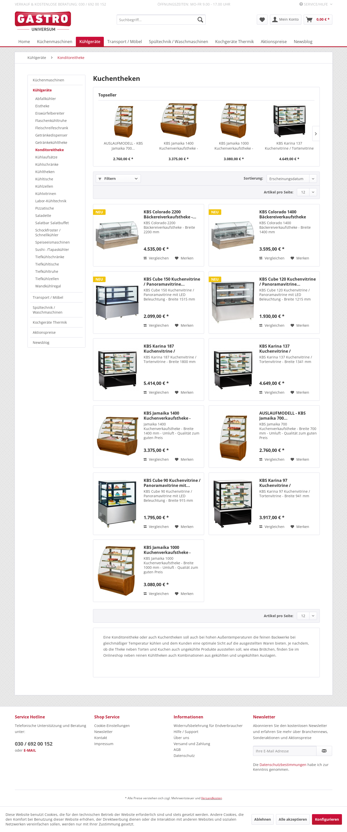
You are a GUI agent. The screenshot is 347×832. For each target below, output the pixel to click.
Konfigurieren (327, 819)
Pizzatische (44, 208)
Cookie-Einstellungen (112, 725)
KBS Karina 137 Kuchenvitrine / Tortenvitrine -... (289, 146)
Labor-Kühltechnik (50, 200)
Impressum (103, 743)
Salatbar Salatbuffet (52, 222)
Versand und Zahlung (192, 743)
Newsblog (41, 342)
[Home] (24, 41)
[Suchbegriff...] (161, 20)
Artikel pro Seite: (278, 192)
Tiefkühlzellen (47, 278)
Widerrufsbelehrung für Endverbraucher (208, 725)
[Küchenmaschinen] (55, 41)
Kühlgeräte (42, 90)
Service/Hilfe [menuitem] (314, 4)
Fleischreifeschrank (51, 127)
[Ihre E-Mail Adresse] (285, 751)
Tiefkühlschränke (49, 256)
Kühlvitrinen (45, 193)
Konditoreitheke (49, 149)
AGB (177, 749)
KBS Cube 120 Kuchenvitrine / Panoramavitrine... (287, 282)
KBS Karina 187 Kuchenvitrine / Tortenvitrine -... (160, 349)
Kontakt (100, 737)
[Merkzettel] (262, 20)
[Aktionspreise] (273, 41)
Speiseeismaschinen (52, 242)
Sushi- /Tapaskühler (52, 249)
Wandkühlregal (48, 286)
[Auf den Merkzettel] (184, 258)
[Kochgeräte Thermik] (234, 41)
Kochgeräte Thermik (50, 322)
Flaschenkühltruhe (51, 120)
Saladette (43, 215)
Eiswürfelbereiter (50, 113)
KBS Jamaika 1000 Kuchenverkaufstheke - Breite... (233, 146)
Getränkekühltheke (51, 142)
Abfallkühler (45, 98)
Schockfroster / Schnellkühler (47, 232)
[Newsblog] (303, 41)
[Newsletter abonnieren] (324, 751)
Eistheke (42, 106)
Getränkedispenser (51, 135)
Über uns (181, 737)
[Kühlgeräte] (90, 41)
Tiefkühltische (47, 264)
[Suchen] (200, 20)
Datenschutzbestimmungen (283, 764)
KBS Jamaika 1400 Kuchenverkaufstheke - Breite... (178, 146)
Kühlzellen (44, 186)
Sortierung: (253, 178)
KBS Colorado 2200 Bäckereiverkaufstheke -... (170, 214)
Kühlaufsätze (46, 157)
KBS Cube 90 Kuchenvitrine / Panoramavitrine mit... (172, 483)
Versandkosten (211, 798)
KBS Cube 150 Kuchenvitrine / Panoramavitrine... (172, 282)
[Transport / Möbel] (124, 41)
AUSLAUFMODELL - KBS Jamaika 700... (123, 146)
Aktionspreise (44, 332)
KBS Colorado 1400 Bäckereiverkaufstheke (282, 214)
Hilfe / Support (186, 731)
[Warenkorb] (318, 20)
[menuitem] (161, 20)
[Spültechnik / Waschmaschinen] (178, 41)
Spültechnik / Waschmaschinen (47, 310)
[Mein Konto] (285, 20)
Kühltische (44, 179)
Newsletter (103, 731)
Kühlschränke (46, 164)
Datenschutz (184, 755)
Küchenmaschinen (48, 80)
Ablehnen (262, 819)
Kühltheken (45, 171)
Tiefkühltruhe (46, 271)
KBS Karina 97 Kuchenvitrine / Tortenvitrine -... (275, 483)
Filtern (107, 178)
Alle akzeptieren (293, 819)
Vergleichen (156, 258)
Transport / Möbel (48, 297)
